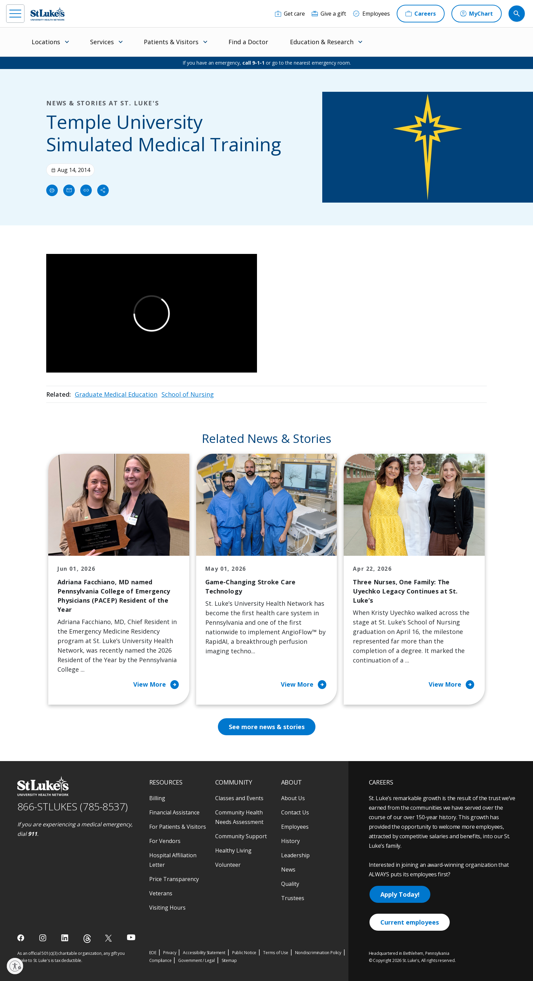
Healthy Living (233, 850)
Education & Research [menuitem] (322, 42)
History (290, 841)
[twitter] (109, 938)
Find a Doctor (248, 42)
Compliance (160, 960)
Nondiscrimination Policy (318, 953)
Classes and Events (239, 798)
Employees (295, 826)
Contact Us (295, 812)
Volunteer (228, 864)
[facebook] (21, 937)
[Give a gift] (329, 13)
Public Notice (244, 953)
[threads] (87, 938)
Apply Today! (399, 894)
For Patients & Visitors (177, 826)
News (288, 869)
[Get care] (290, 13)
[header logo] (48, 13)
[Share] (103, 190)
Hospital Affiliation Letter (172, 859)
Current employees (409, 922)
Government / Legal (196, 960)
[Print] (52, 190)
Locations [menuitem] (46, 42)
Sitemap (229, 960)
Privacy (169, 953)
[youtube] (131, 937)
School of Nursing (187, 394)
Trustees (292, 898)
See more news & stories (267, 727)
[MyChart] (476, 13)
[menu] (15, 13)
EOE (152, 953)
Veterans (160, 893)
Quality (290, 884)
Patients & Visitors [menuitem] (171, 42)
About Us (293, 798)
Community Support (241, 836)
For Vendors (164, 841)
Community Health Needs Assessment (239, 817)
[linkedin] (65, 937)
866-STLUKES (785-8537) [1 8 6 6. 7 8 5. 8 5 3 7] (72, 806)
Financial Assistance (174, 812)
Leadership (295, 855)
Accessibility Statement (204, 953)
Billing (157, 798)
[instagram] (43, 937)
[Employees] (371, 13)
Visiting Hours (167, 907)
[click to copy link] (86, 190)
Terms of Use (275, 953)
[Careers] (420, 13)
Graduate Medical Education (116, 394)
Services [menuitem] (102, 42)
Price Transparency (174, 879)
